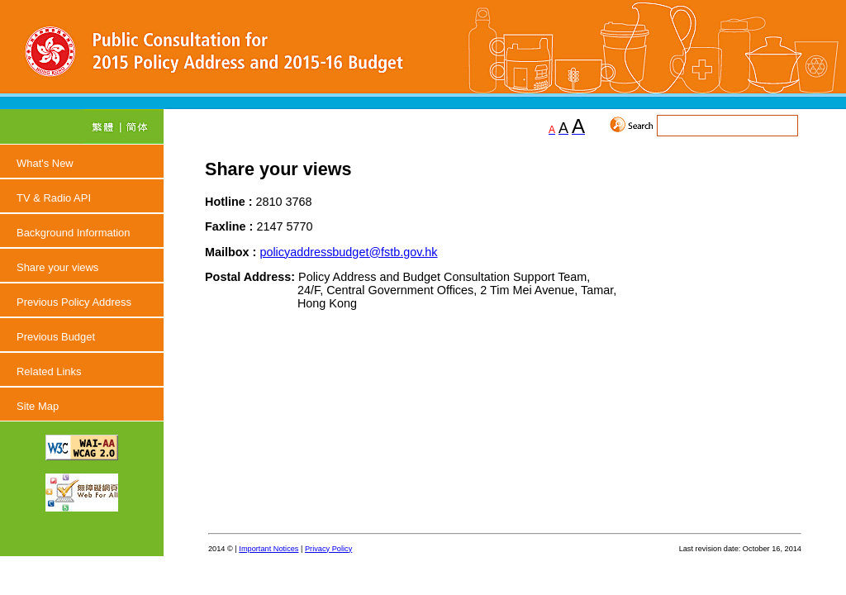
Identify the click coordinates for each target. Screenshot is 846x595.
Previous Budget (56, 337)
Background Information (74, 232)
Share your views (57, 267)
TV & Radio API (54, 198)
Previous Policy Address (74, 302)
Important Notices (268, 549)
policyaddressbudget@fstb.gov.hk (348, 252)
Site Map (38, 406)
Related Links (49, 371)
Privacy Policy (328, 549)
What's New (45, 163)
